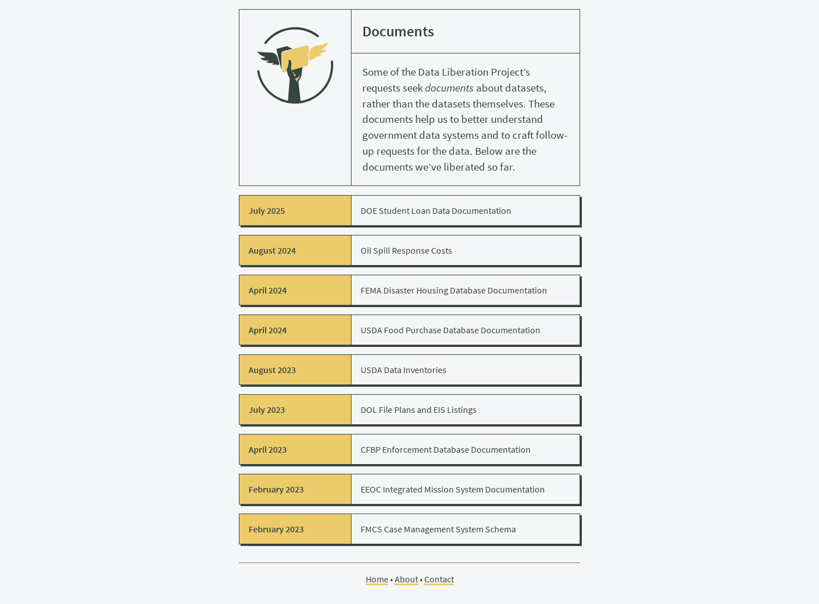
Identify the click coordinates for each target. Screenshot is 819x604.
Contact (439, 579)
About (406, 579)
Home (377, 579)
